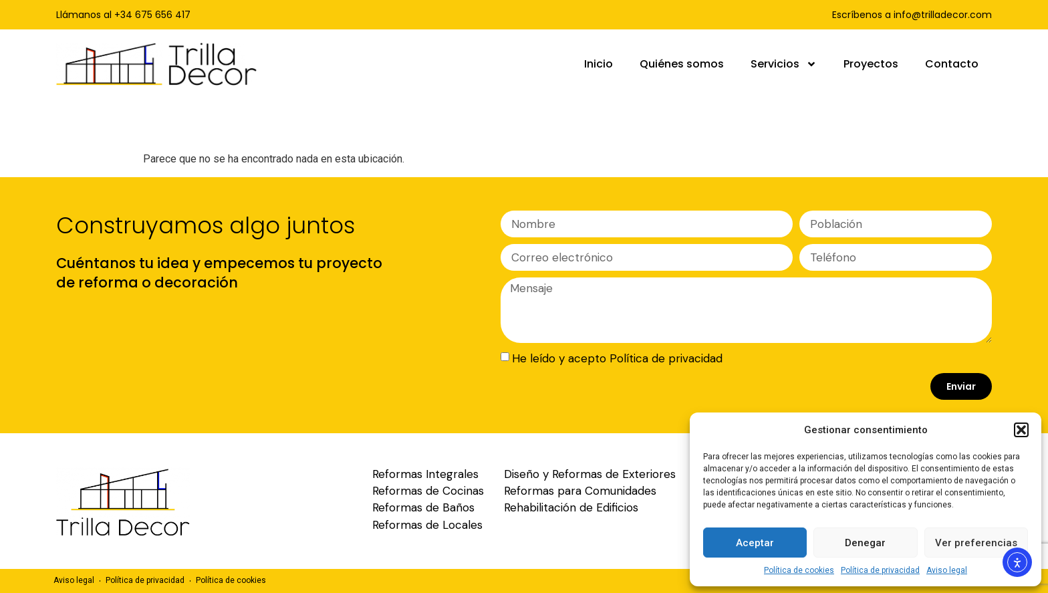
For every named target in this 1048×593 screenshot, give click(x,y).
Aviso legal (946, 570)
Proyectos (870, 64)
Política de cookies (799, 570)
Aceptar (755, 543)
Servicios (784, 64)
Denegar (865, 543)
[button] (1021, 430)
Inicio (598, 64)
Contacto (951, 64)
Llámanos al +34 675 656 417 (123, 14)
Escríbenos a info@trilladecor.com (912, 14)
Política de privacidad (880, 570)
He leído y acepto (617, 358)
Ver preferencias (976, 543)
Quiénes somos (682, 64)
